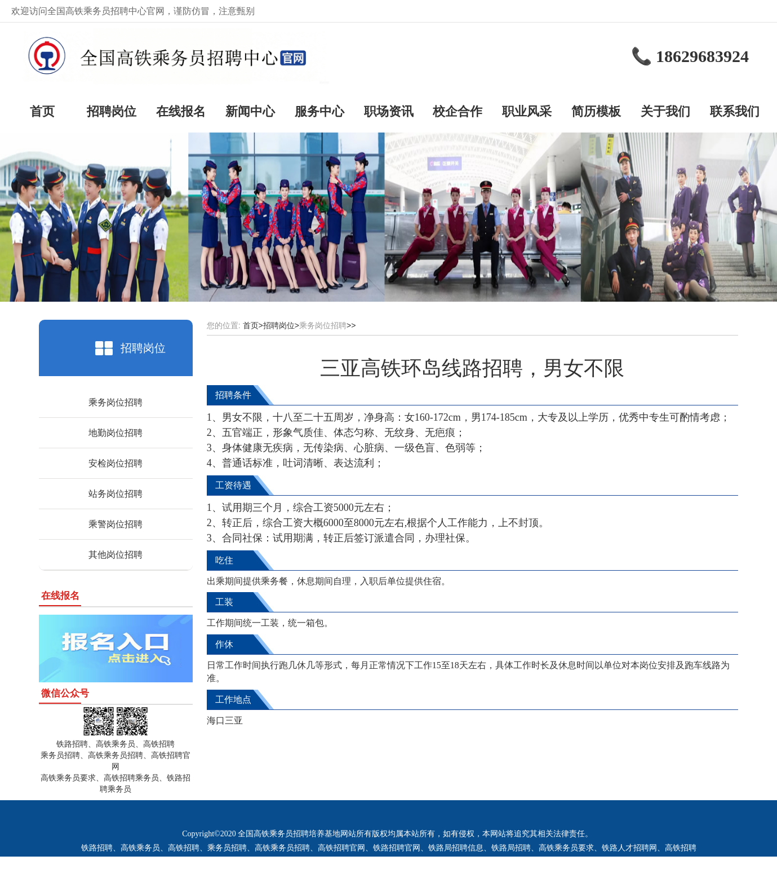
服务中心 (319, 111)
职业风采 (527, 111)
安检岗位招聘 (115, 463)
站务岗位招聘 (115, 494)
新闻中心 (250, 111)
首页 (42, 111)
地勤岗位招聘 (115, 433)
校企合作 (457, 111)
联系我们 (735, 111)
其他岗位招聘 (115, 554)
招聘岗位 (111, 111)
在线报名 (181, 111)
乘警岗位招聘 (115, 524)
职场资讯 (389, 111)
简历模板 (596, 111)
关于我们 (665, 111)
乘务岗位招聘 (115, 402)
